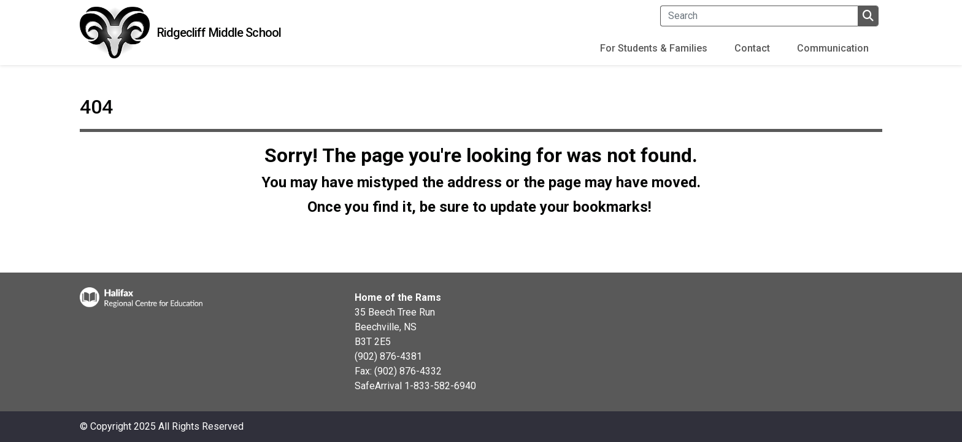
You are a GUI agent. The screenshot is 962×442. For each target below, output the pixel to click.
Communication (833, 48)
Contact (752, 48)
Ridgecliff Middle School (219, 32)
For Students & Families (653, 48)
